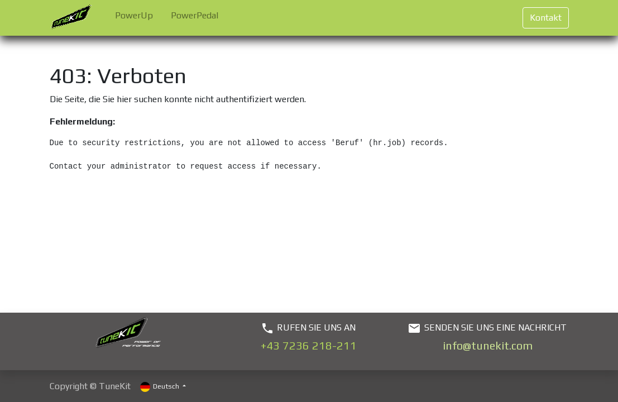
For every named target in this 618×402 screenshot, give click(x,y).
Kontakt (546, 17)
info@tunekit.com (488, 345)
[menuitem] (134, 18)
